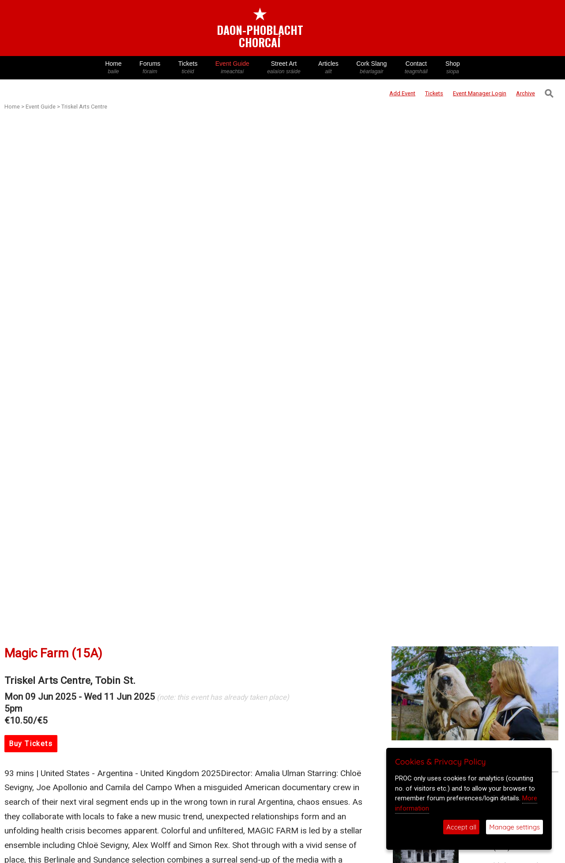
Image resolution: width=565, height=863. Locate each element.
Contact (416, 67)
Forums (150, 67)
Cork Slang (372, 67)
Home (113, 67)
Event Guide (232, 67)
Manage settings (514, 827)
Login (479, 93)
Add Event (402, 93)
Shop (452, 67)
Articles (328, 67)
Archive (525, 93)
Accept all (461, 827)
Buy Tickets (31, 743)
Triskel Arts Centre (84, 106)
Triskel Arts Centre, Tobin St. (70, 681)
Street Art (284, 67)
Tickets (187, 67)
